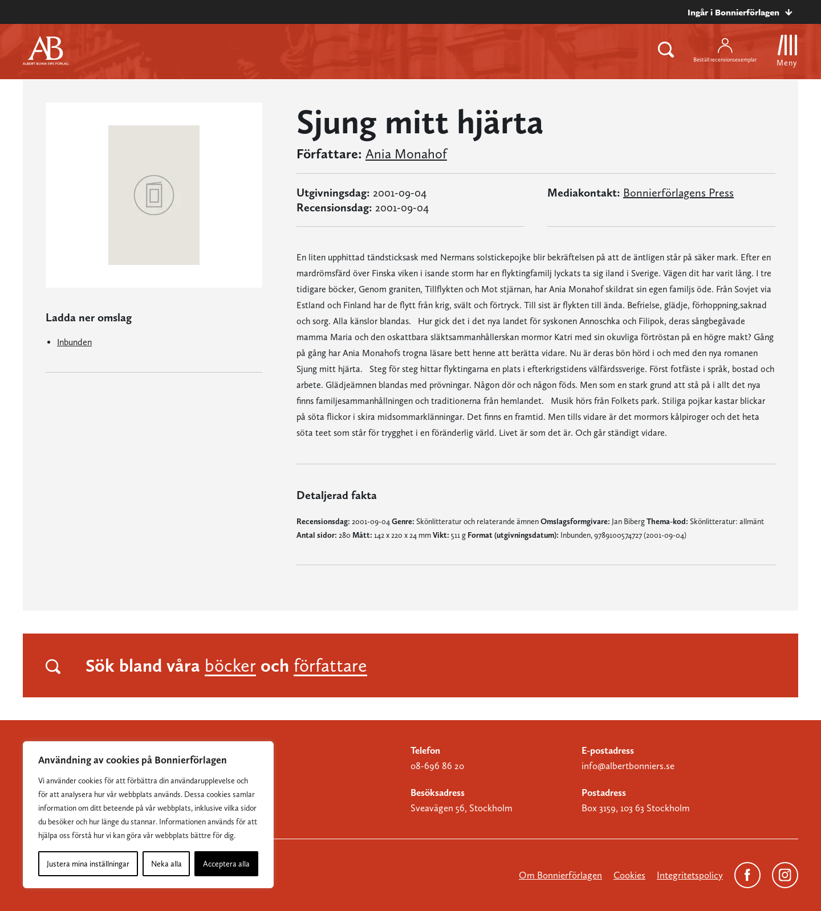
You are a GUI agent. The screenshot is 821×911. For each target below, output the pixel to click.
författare (330, 665)
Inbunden (74, 342)
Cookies (629, 875)
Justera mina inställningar (88, 863)
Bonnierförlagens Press (678, 192)
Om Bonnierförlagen (560, 875)
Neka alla (166, 863)
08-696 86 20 (437, 765)
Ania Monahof (406, 154)
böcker (230, 665)
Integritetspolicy (690, 875)
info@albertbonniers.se (628, 765)
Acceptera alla (226, 863)
